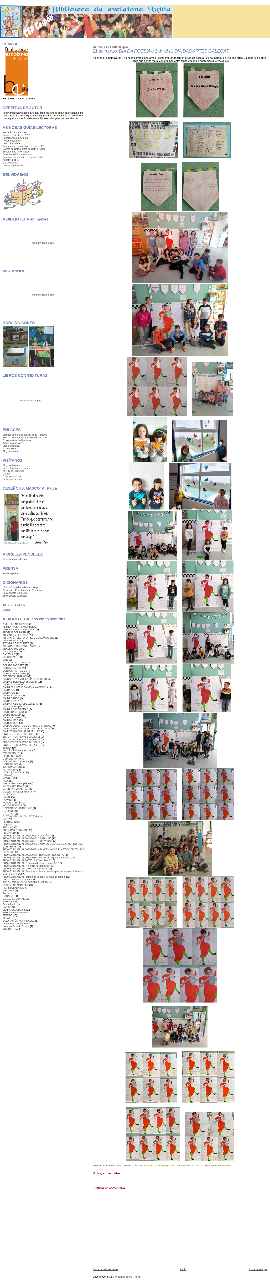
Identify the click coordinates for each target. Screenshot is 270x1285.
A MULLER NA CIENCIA (16, 624)
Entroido (7, 747)
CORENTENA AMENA (14, 673)
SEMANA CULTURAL (14, 909)
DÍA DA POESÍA (141, 1165)
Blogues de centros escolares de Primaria (25, 434)
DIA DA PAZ (9, 690)
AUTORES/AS (10, 640)
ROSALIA (8, 896)
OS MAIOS (8, 811)
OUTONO (8, 813)
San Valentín (9, 904)
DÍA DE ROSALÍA (12, 714)
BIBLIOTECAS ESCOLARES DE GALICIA (25, 437)
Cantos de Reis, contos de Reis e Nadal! (24, 149)
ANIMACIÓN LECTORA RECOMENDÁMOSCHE (28, 637)
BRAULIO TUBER (12, 648)
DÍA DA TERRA (11, 701)
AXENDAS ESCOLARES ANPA (19, 646)
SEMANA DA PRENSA (15, 912)
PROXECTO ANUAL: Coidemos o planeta (25, 868)
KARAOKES (9, 769)
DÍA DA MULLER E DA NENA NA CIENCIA (25, 687)
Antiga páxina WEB (13, 443)
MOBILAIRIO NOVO (13, 786)
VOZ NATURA (10, 929)
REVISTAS (8, 890)
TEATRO (7, 915)
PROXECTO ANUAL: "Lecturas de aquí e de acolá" (30, 863)
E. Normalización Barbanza (17, 440)
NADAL (7, 797)
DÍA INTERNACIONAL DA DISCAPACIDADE (26, 728)
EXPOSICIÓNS (11, 753)
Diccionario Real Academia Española (22, 590)
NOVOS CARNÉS (12, 802)
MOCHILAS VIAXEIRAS (15, 789)
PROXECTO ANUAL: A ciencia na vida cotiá (26, 865)
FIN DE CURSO (11, 756)
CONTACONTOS (12, 668)
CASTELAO (9, 654)
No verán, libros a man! (15, 132)
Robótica (7, 893)
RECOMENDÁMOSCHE (16, 885)
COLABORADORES (13, 665)
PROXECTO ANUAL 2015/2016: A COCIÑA (26, 835)
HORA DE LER (11, 764)
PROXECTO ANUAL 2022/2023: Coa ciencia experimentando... (201, 1165)
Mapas (6, 609)
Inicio (183, 1269)
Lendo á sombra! (11, 143)
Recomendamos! (12, 140)
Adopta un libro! (11, 159)
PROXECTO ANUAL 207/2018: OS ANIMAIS (26, 860)
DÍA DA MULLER (12, 684)
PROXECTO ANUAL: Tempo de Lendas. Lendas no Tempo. (34, 876)
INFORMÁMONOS (13, 767)
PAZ (5, 819)
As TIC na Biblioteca (13, 470)
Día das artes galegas (160, 1165)
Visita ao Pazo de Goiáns (16, 926)
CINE (5, 659)
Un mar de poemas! (13, 165)
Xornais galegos (11, 573)
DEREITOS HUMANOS (15, 676)
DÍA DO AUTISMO (12, 717)
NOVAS (7, 800)
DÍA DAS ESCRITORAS (15, 709)
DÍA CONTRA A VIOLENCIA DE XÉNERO (25, 679)
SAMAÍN (7, 901)
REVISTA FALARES (13, 887)
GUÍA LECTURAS (12, 758)
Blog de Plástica (11, 465)
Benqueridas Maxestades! (16, 151)
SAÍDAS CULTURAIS (14, 898)
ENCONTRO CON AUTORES (18, 734)
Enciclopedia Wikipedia (15, 595)
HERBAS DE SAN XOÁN (16, 761)
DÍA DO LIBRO (10, 723)
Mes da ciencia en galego (16, 783)
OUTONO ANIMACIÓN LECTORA (21, 816)
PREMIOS (8, 827)
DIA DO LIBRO (10, 720)
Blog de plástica (11, 445)
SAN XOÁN (9, 907)
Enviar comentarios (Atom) (125, 1276)
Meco (5, 780)
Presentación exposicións (16, 468)
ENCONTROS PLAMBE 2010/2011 (21, 736)
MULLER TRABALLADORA (17, 791)
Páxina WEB (9, 448)
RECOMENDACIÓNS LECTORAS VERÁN (25, 882)
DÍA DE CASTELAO (13, 712)
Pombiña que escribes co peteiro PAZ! (23, 157)
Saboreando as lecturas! (15, 138)
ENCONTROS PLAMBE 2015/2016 (21, 745)
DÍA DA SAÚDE (11, 698)
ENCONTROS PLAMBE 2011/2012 (21, 739)
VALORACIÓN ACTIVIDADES (18, 920)
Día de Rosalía (10, 162)
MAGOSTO (9, 778)
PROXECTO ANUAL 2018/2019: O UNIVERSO (28, 841)
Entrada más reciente (105, 1269)
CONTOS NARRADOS (15, 670)
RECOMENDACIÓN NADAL (18, 879)
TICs (5, 918)
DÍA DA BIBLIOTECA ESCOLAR (20, 681)
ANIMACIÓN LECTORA (15, 635)
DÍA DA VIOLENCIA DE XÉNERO (20, 703)
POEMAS (8, 824)
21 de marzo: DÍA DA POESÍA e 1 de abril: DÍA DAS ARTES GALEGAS (161, 51)
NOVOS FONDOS (12, 805)
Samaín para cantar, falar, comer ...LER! (24, 146)
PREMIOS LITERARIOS (15, 830)
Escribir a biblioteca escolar (17, 750)
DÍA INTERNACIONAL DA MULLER (21, 731)
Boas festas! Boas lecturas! (17, 154)
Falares (7, 473)
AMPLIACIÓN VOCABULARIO (19, 629)
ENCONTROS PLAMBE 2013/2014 (21, 742)
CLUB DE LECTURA (14, 662)
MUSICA (7, 794)
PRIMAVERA (9, 832)
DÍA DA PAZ (9, 692)
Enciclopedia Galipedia (15, 593)
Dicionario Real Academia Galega (20, 587)
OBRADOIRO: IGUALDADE (17, 808)
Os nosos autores (12, 476)
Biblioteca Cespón (12, 479)
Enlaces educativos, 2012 (16, 135)
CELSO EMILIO (11, 657)
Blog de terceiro (11, 451)
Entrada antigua (258, 1269)
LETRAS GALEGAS (13, 772)
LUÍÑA (6, 775)
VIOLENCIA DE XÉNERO (16, 923)
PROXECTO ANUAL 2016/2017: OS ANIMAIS (27, 838)
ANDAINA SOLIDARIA (14, 632)
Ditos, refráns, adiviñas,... (16, 559)
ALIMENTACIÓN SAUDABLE (18, 626)
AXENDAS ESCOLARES (16, 643)
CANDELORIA (10, 651)
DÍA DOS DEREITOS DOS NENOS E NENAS (27, 725)
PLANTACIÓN (10, 821)
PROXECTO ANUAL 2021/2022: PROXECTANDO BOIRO (33, 854)
